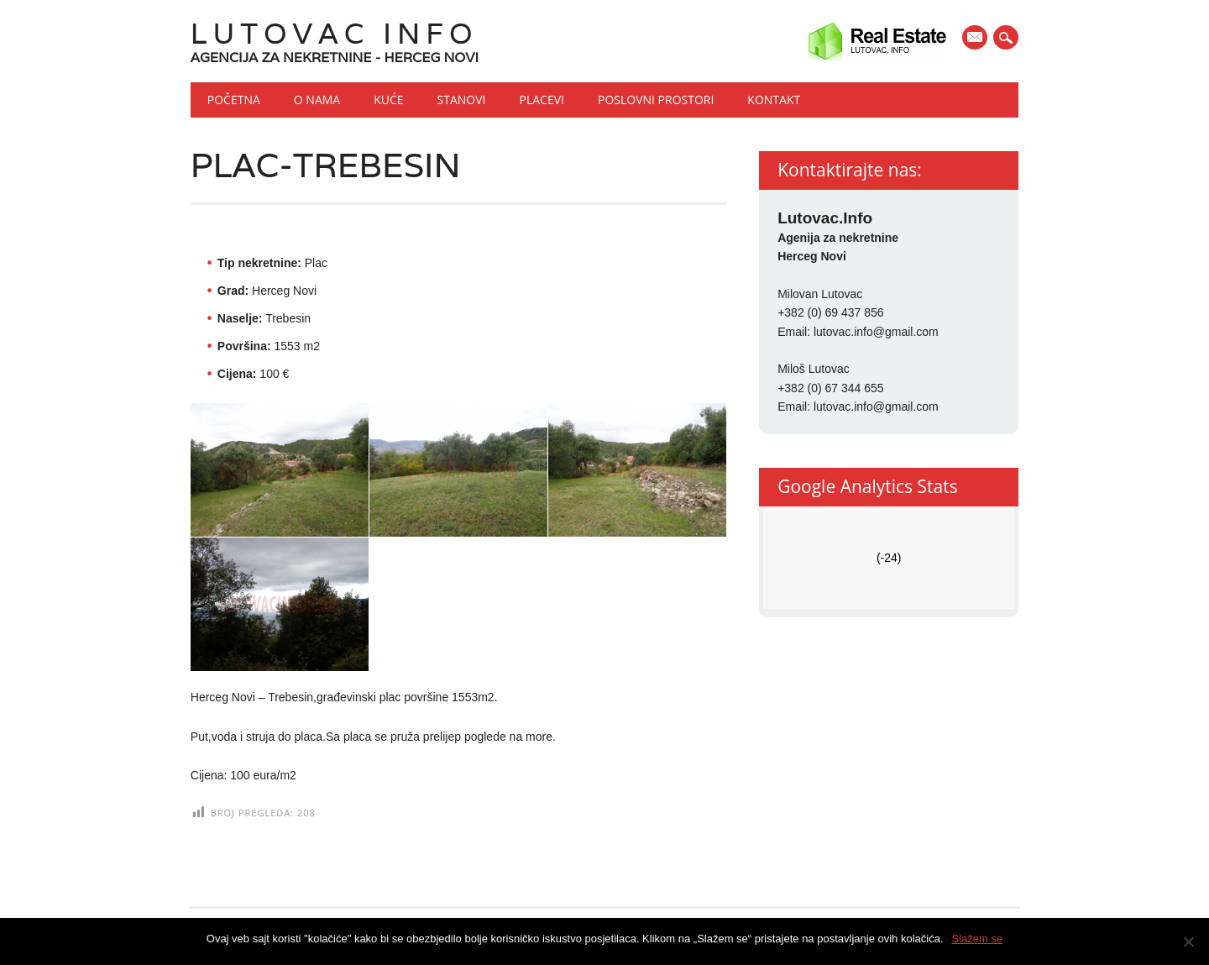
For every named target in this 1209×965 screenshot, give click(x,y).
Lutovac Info (335, 33)
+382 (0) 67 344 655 (830, 388)
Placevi (542, 100)
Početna (233, 100)
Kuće (388, 100)
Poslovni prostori (656, 100)
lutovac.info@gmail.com (876, 331)
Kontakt (773, 100)
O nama (317, 100)
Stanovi (461, 100)
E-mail (977, 39)
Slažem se (977, 938)
